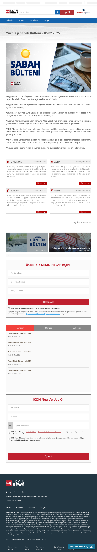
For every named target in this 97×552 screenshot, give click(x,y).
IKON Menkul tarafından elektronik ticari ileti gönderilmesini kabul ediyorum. (35, 308)
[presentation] (26, 446)
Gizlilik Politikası (31, 432)
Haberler (9, 20)
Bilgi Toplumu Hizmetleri (40, 548)
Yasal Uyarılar (27, 548)
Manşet (48, 328)
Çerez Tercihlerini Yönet (60, 548)
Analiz (21, 20)
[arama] (59, 12)
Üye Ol (68, 12)
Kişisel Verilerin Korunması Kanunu (49, 432)
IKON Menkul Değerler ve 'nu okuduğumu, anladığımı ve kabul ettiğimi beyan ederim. (47, 433)
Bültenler (77, 328)
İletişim (47, 20)
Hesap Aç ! (48, 301)
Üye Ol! (48, 456)
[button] (9, 255)
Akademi (34, 20)
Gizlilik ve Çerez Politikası (12, 548)
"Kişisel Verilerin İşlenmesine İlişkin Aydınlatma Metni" (43, 314)
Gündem (20, 328)
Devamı (41, 183)
